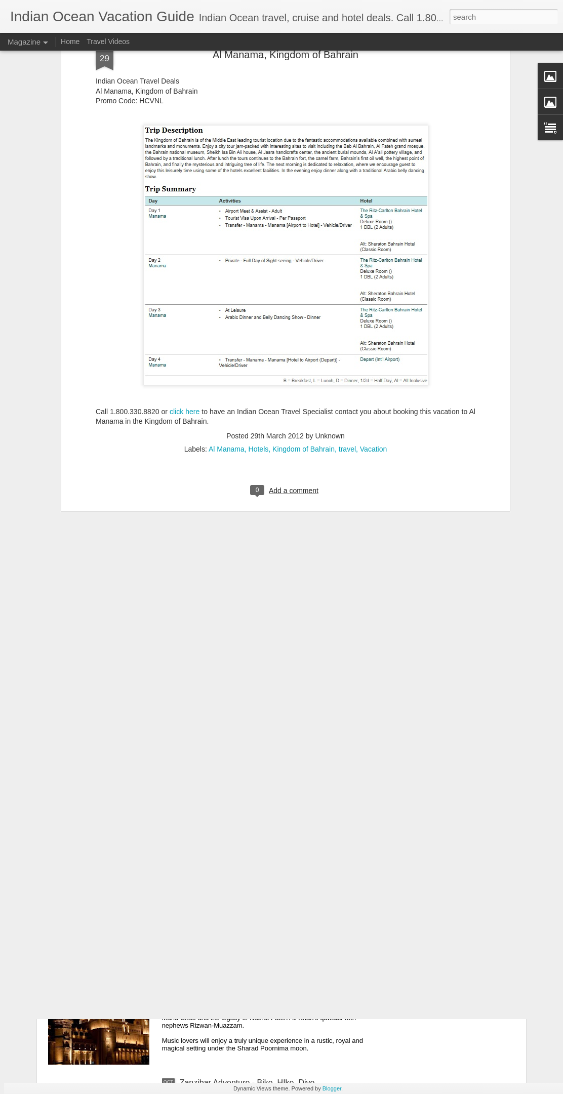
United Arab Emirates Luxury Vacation (248, 852)
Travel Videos (108, 41)
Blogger (332, 1088)
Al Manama (227, 344)
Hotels (259, 344)
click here (184, 306)
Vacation (373, 344)
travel (347, 344)
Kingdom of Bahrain (303, 344)
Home (70, 41)
